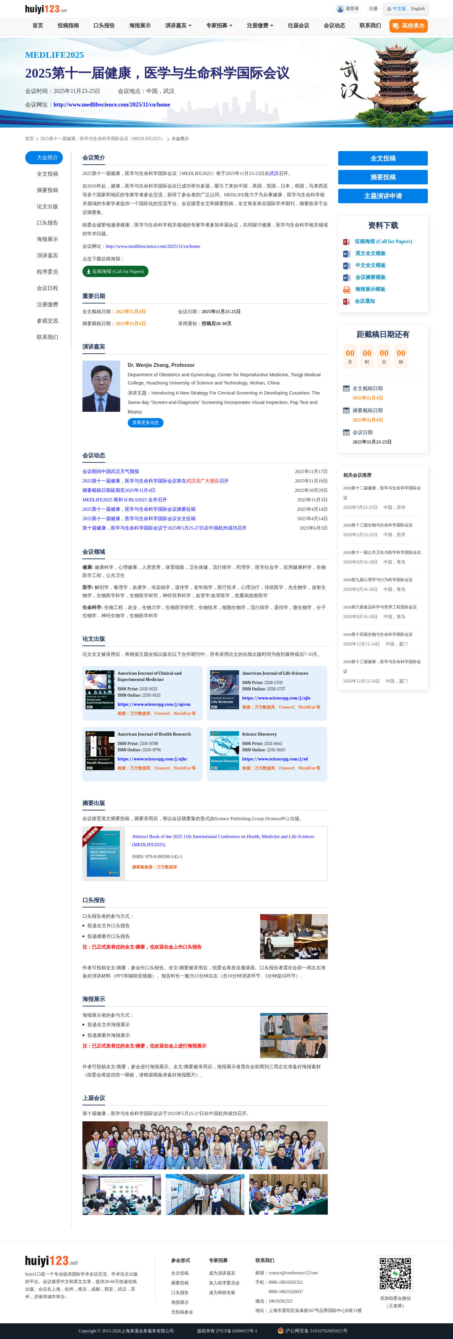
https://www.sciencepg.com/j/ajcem (154, 704)
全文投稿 (47, 174)
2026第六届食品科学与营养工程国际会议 (380, 607)
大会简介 (47, 158)
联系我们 (370, 26)
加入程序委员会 (224, 1283)
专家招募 (219, 26)
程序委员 (47, 272)
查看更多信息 (145, 422)
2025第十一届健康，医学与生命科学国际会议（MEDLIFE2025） (102, 138)
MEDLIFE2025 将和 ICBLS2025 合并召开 (124, 499)
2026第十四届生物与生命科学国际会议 (378, 634)
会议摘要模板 (370, 277)
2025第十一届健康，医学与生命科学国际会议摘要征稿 (139, 509)
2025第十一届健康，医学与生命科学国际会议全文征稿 (139, 518)
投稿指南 (68, 26)
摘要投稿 (47, 190)
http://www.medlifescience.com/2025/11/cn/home (111, 104)
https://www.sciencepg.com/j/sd (275, 759)
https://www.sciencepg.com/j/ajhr (152, 759)
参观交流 (47, 321)
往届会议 (298, 26)
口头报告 (104, 26)
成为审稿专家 (222, 1292)
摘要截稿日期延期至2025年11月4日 (118, 490)
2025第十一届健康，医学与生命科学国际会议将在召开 (155, 480)
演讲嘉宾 (178, 26)
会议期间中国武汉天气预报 (110, 471)
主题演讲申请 (383, 196)
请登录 (348, 9)
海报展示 (140, 26)
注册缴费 (260, 26)
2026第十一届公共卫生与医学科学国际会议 (382, 552)
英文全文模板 (370, 253)
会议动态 (334, 26)
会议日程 (47, 288)
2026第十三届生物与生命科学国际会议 (378, 525)
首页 (37, 26)
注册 (373, 8)
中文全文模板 (370, 265)
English (418, 8)
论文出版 (47, 207)
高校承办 (409, 26)
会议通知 (365, 301)
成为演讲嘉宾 (222, 1273)
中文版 (399, 8)
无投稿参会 (182, 1312)
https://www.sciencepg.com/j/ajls (276, 698)
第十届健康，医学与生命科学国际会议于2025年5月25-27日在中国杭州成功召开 (164, 528)
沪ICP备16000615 (232, 1331)
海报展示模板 (370, 289)
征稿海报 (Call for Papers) (115, 271)
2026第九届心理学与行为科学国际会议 (378, 579)
